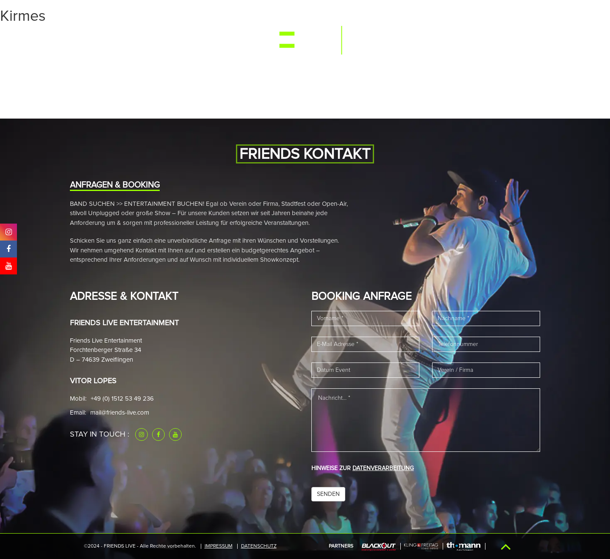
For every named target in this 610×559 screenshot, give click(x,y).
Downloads (461, 39)
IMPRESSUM (219, 546)
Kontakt (506, 39)
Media (158, 39)
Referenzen (410, 39)
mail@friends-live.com (119, 413)
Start (93, 39)
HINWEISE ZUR (362, 468)
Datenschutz (259, 546)
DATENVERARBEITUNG (383, 468)
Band (188, 39)
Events (126, 39)
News (216, 39)
